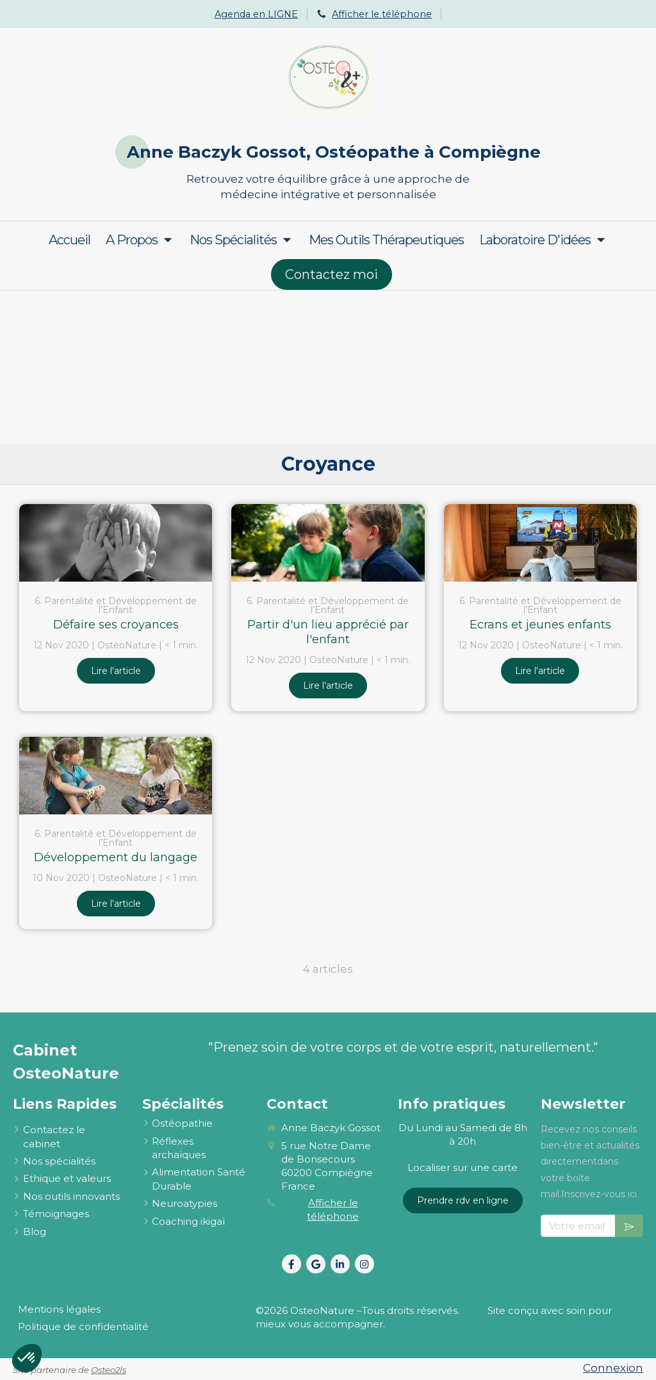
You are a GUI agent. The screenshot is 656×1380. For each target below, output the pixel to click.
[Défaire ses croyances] (115, 543)
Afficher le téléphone (382, 14)
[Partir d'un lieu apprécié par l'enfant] (327, 543)
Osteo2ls (108, 1370)
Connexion (613, 1367)
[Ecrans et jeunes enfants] (540, 543)
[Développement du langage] (115, 775)
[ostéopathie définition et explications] (182, 1123)
